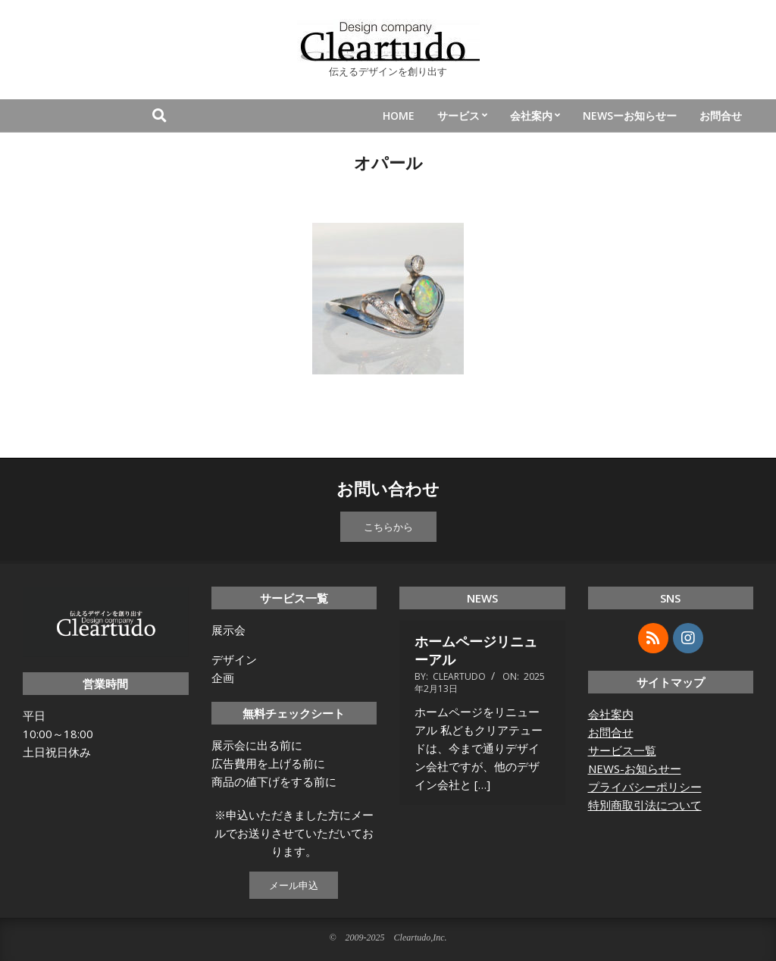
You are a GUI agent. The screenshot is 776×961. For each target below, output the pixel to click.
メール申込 (293, 885)
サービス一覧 (622, 750)
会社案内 (611, 714)
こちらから (388, 527)
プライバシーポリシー (645, 786)
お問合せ (611, 732)
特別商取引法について (645, 804)
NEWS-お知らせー (634, 768)
